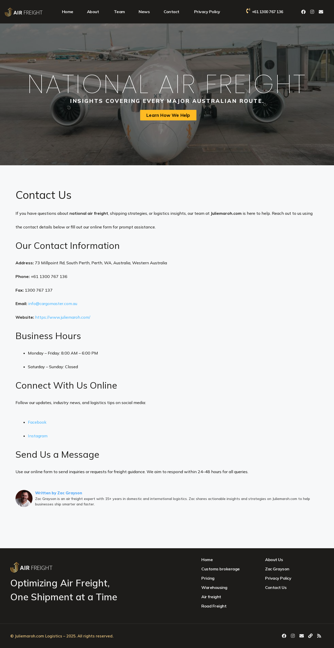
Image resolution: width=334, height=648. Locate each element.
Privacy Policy (207, 11)
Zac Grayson (277, 568)
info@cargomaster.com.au (52, 303)
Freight (28, 13)
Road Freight (213, 606)
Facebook (37, 422)
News (144, 11)
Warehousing (214, 587)
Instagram (37, 435)
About (93, 11)
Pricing (207, 578)
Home (67, 11)
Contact (171, 11)
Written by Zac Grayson (58, 492)
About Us (274, 559)
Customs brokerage (220, 568)
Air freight (211, 596)
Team (119, 11)
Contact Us (276, 587)
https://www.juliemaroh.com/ (62, 317)
